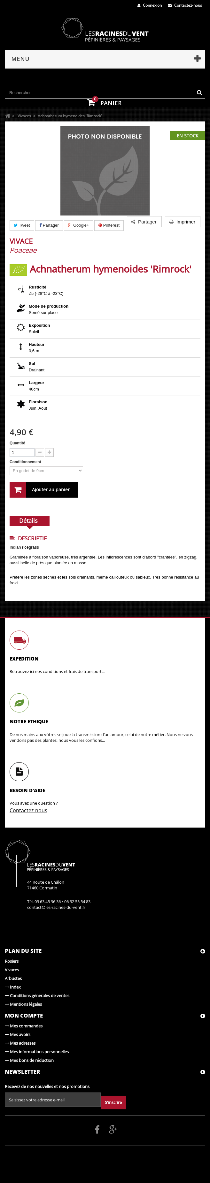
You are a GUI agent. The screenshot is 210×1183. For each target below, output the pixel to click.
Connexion (149, 5)
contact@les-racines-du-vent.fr (56, 907)
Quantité (17, 443)
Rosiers (12, 961)
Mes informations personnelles (37, 1052)
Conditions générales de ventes (37, 995)
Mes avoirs (17, 1034)
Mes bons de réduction (29, 1060)
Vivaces (12, 970)
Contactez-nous (185, 5)
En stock (187, 136)
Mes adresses (20, 1043)
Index (13, 987)
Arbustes (13, 978)
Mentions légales (23, 1004)
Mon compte (24, 1015)
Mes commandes (24, 1026)
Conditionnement (26, 462)
